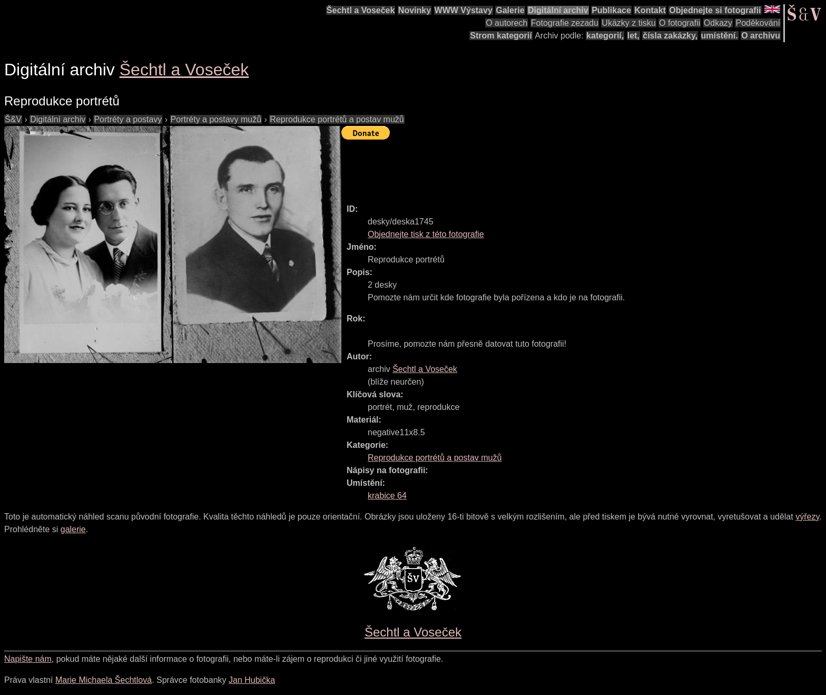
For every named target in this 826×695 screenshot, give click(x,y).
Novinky (414, 10)
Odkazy (718, 22)
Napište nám (28, 658)
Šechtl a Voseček (361, 10)
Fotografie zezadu (564, 22)
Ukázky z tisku (628, 22)
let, (633, 35)
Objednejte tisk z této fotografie (426, 234)
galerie (73, 529)
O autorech (506, 22)
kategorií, (605, 35)
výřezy (807, 516)
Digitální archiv (558, 10)
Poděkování (757, 22)
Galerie (510, 10)
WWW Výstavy (464, 10)
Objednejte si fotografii (715, 10)
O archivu (760, 35)
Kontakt (650, 10)
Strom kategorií (501, 35)
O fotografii (679, 22)
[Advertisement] (533, 167)
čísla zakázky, (670, 35)
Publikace (611, 10)
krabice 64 (387, 495)
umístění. (719, 35)
